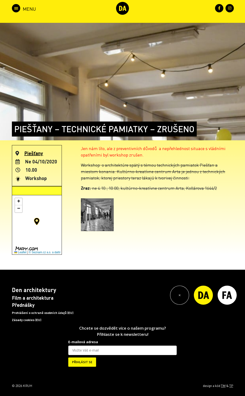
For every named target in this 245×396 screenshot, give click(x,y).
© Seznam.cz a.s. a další (44, 252)
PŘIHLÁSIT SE (82, 362)
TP (231, 385)
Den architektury (34, 289)
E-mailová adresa (83, 342)
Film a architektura (33, 298)
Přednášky (23, 305)
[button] (37, 221)
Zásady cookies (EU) (26, 320)
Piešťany (33, 153)
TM (223, 385)
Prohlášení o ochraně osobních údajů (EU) (43, 313)
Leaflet (20, 252)
